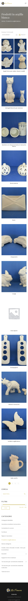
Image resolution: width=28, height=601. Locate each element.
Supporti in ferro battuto (8, 558)
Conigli (14, 294)
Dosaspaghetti (14, 367)
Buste (14, 220)
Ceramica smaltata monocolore (11, 524)
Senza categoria (6, 544)
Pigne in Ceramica (6, 536)
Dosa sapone (14, 330)
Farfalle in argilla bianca (14, 441)
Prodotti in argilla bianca (8, 540)
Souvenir (3, 554)
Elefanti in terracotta (14, 404)
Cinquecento (14, 257)
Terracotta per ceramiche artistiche (12, 562)
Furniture (4, 532)
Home (3, 21)
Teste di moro (5, 571)
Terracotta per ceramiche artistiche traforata (12, 567)
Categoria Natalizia (7, 520)
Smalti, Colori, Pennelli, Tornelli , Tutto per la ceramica (13, 549)
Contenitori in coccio (7, 528)
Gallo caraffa (14, 478)
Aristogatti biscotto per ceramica (14, 108)
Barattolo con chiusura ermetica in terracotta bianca (14, 145)
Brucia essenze (14, 183)
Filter (5, 508)
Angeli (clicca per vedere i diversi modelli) (14, 71)
